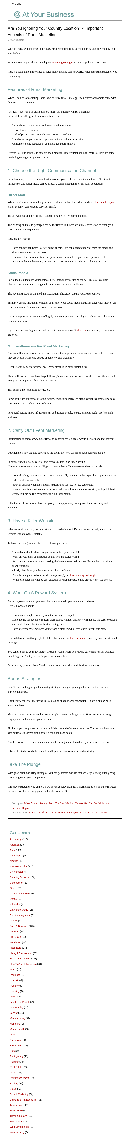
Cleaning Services (19, 877)
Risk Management (19, 1078)
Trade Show (16, 1110)
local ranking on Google (83, 575)
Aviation (14, 861)
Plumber (14, 1061)
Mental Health (17, 1029)
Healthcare (15, 947)
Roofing (14, 1083)
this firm (82, 330)
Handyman (15, 942)
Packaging (15, 1040)
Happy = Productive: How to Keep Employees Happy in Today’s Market (67, 812)
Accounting (16, 839)
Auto (12, 850)
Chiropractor (16, 871)
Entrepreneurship (19, 909)
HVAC (13, 969)
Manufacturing (17, 1018)
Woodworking (17, 1132)
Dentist (13, 899)
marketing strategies (62, 62)
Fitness (14, 920)
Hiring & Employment (21, 953)
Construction (16, 882)
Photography (16, 1056)
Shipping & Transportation (23, 1099)
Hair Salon (15, 937)
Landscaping (16, 1007)
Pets (12, 1051)
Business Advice (18, 866)
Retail (13, 1072)
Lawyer (14, 1013)
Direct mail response (105, 202)
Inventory (15, 985)
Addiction (15, 844)
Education (15, 904)
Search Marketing (19, 1094)
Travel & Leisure (18, 1116)
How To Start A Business (23, 964)
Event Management (20, 915)
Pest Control (16, 1045)
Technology (16, 1105)
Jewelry (14, 996)
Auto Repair (16, 855)
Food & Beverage (19, 926)
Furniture (14, 931)
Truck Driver (16, 1121)
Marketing (17, 40)
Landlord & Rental (19, 1002)
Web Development (19, 1126)
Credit (13, 888)
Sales (13, 1088)
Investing (14, 991)
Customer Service (19, 893)
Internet (14, 980)
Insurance (15, 975)
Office (13, 1034)
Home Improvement (20, 958)
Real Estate (16, 1067)
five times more (78, 637)
